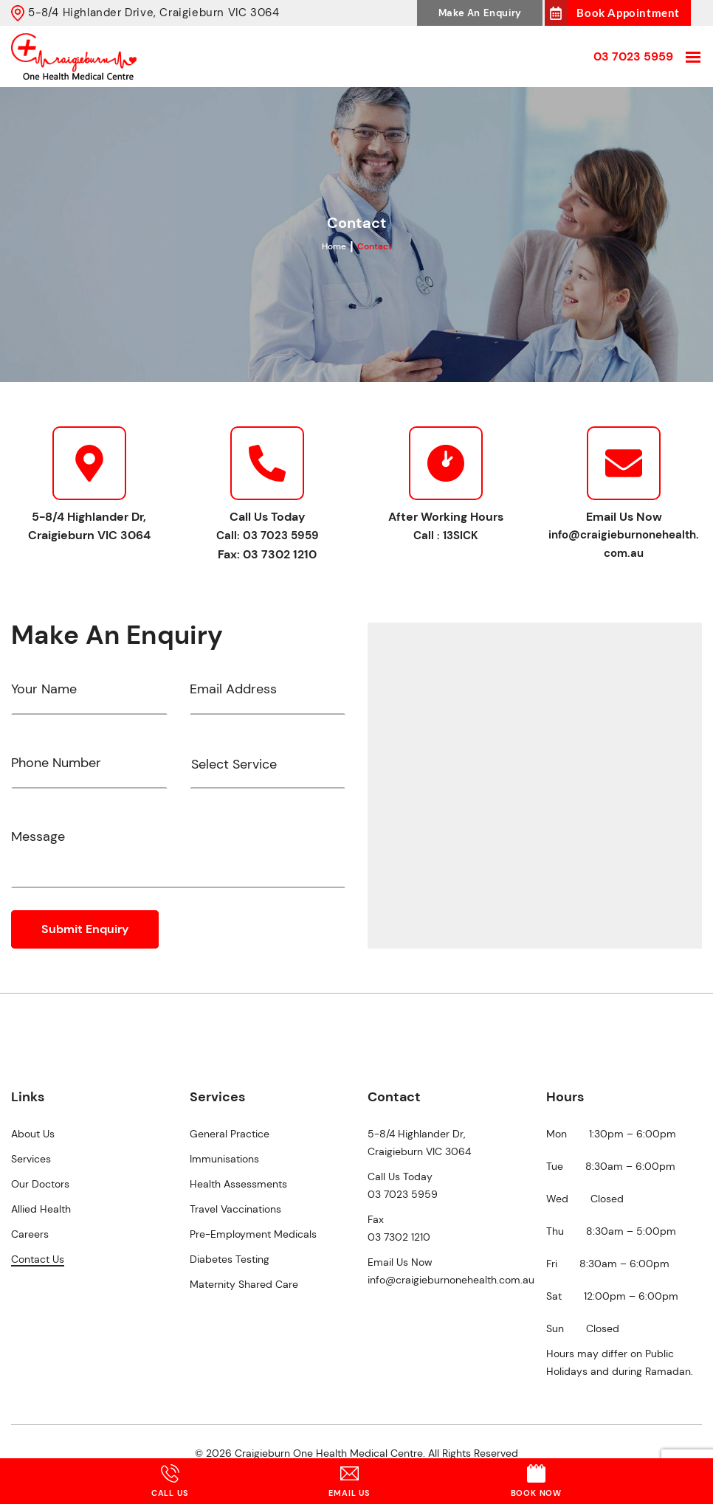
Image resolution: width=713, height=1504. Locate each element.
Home (334, 246)
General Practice (229, 1133)
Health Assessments (238, 1184)
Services (31, 1158)
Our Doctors (40, 1184)
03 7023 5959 (633, 56)
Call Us (170, 1481)
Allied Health (41, 1209)
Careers (30, 1234)
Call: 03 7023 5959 (267, 535)
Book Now (536, 1481)
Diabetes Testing (229, 1259)
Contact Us (37, 1259)
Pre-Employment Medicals (253, 1234)
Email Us (349, 1481)
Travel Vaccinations (235, 1209)
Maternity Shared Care (244, 1284)
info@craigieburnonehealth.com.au (623, 544)
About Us (33, 1133)
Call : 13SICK (445, 535)
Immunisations (224, 1158)
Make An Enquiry (480, 13)
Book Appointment (628, 12)
